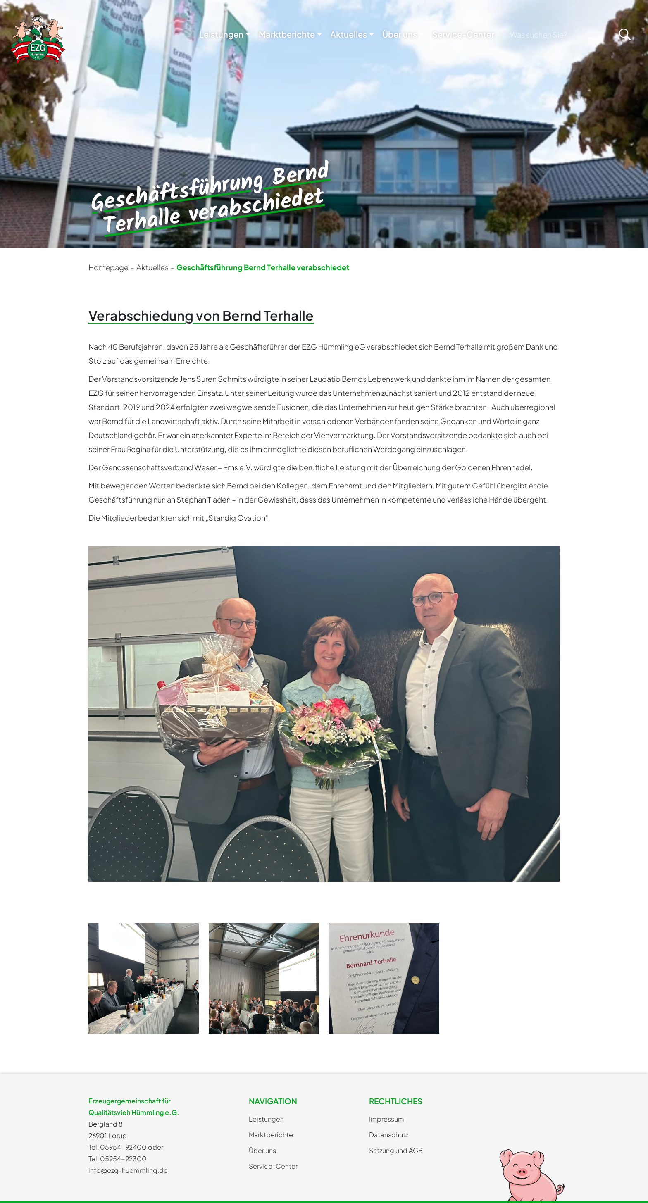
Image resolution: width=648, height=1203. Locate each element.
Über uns (399, 34)
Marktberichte (287, 34)
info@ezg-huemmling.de (128, 1170)
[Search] (558, 34)
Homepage (108, 267)
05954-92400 (123, 1147)
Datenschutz (388, 1134)
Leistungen (221, 34)
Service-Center (463, 34)
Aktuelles (348, 34)
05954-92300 (123, 1158)
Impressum (386, 1119)
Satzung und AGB (396, 1150)
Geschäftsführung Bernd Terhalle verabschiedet (262, 267)
